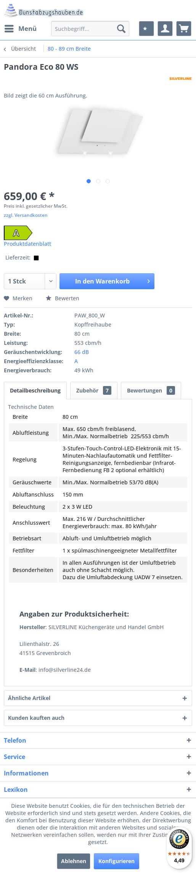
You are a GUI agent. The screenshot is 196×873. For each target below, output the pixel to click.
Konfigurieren (116, 861)
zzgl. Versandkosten (26, 215)
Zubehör (93, 390)
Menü (21, 27)
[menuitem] (20, 28)
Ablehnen (73, 861)
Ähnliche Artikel (29, 698)
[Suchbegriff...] (90, 28)
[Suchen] (121, 28)
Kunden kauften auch (36, 717)
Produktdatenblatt (27, 243)
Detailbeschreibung (35, 390)
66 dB (81, 352)
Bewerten (62, 298)
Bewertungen (151, 390)
